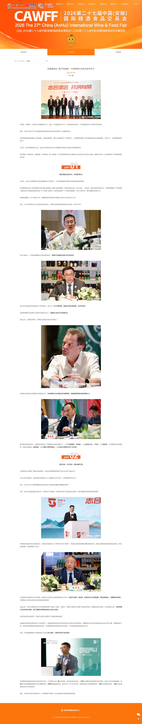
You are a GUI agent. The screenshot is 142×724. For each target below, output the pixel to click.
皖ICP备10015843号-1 (84, 717)
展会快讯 (24, 52)
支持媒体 (118, 52)
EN (135, 3)
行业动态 (71, 52)
